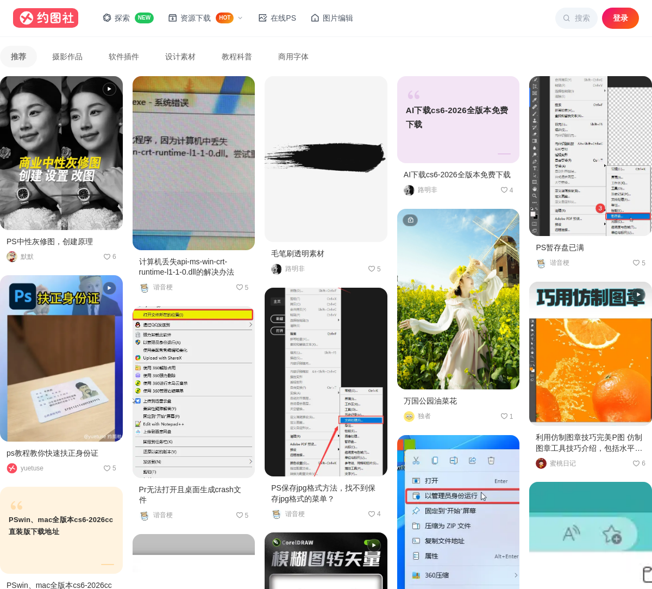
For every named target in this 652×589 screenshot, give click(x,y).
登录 (620, 18)
